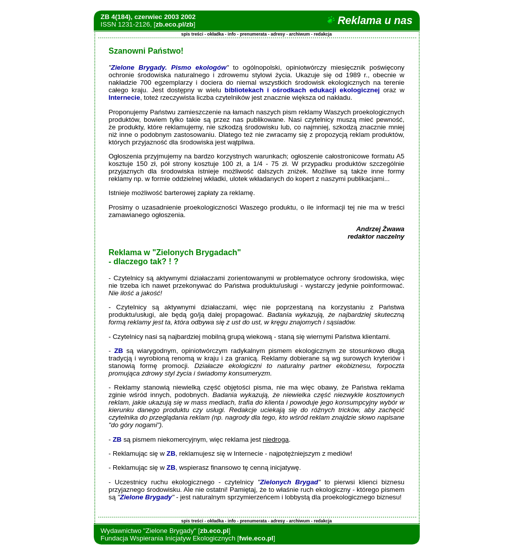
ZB (118, 350)
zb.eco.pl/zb (174, 24)
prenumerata (253, 34)
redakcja (323, 34)
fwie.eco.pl (256, 538)
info (232, 34)
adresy (278, 34)
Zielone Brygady (146, 497)
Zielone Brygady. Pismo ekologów (168, 67)
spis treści (192, 34)
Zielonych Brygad (289, 482)
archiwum (299, 34)
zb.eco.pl (214, 530)
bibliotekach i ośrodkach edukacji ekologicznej (302, 90)
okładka (215, 34)
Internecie (124, 97)
